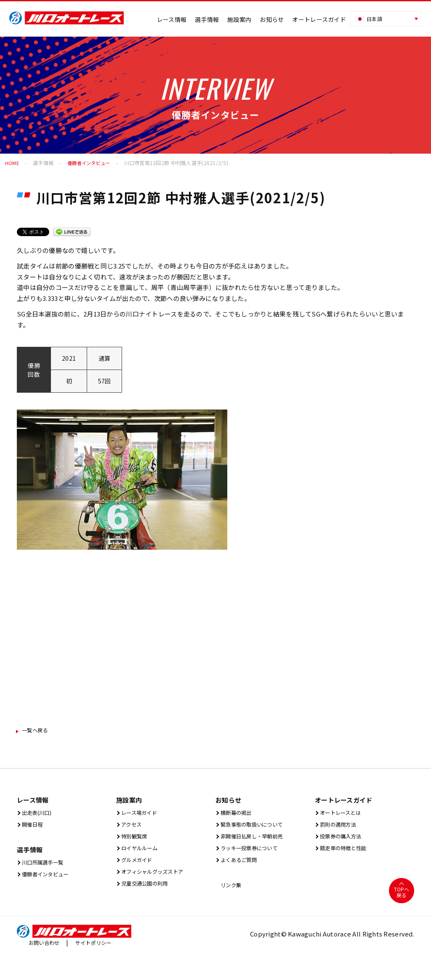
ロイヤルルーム (142, 852)
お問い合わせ (47, 949)
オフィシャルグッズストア (158, 877)
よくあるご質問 (241, 864)
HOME (12, 162)
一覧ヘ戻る (39, 730)
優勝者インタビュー (91, 162)
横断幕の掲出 (238, 814)
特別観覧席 (135, 839)
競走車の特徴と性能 (347, 852)
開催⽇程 (33, 826)
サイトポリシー (101, 949)
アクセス (132, 826)
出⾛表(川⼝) (38, 814)
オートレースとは (343, 814)
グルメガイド (138, 864)
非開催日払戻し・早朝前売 (257, 839)
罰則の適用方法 (340, 826)
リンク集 (231, 890)
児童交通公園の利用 (148, 890)
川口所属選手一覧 (46, 865)
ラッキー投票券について (254, 852)
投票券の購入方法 (344, 839)
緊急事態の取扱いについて (257, 826)
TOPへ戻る (401, 898)
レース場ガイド (141, 814)
